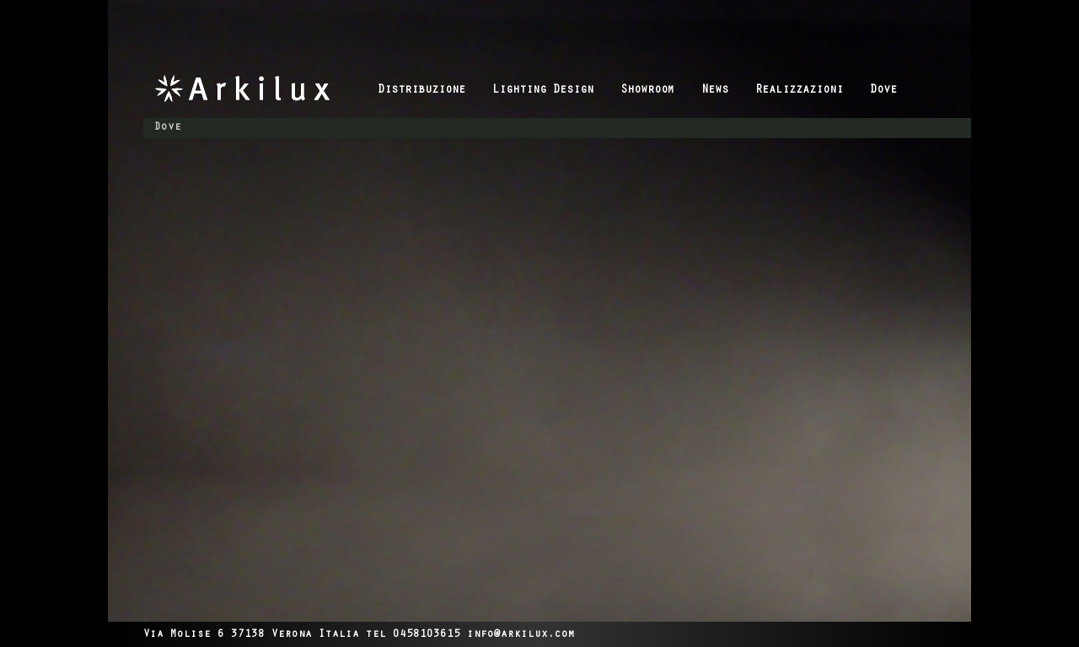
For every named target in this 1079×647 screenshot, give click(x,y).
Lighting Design (542, 91)
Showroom (647, 91)
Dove (883, 91)
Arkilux (260, 88)
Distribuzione (421, 91)
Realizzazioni (799, 91)
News (714, 91)
